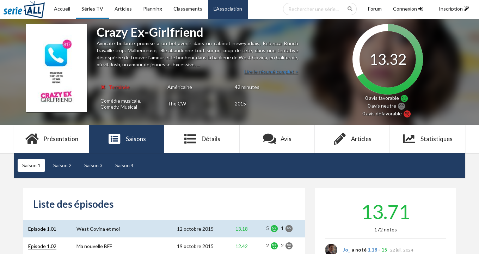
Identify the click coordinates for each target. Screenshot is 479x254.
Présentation (51, 139)
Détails (202, 139)
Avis (277, 139)
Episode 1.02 (42, 246)
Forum (375, 9)
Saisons (127, 139)
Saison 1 (31, 165)
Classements (187, 9)
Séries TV (92, 9)
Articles (123, 9)
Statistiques (427, 139)
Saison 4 (124, 165)
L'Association (228, 9)
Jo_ (346, 250)
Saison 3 (93, 165)
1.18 (372, 250)
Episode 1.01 (42, 229)
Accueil (62, 9)
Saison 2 (62, 165)
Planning (152, 9)
